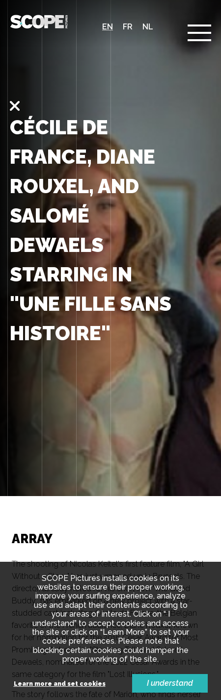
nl (147, 26)
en (107, 26)
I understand (170, 683)
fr (128, 26)
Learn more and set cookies (60, 684)
